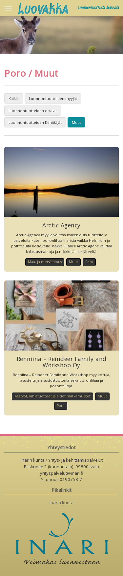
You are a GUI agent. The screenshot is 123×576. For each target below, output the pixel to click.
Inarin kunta (61, 503)
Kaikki (14, 98)
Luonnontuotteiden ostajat (33, 110)
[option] (61, 34)
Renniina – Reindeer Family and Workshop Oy (62, 362)
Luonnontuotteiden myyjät (53, 98)
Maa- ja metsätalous (45, 261)
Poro (89, 261)
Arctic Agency (61, 225)
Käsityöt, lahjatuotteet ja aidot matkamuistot (52, 396)
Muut (76, 122)
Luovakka (43, 10)
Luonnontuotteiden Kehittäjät (35, 122)
